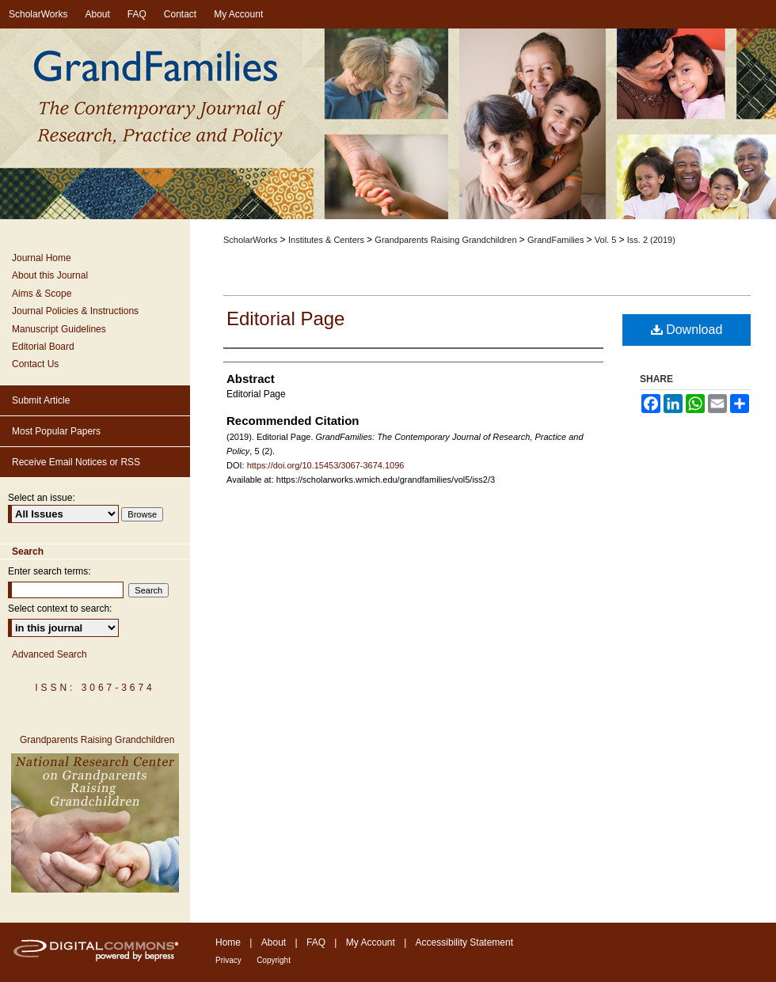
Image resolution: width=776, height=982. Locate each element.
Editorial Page (285, 318)
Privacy (228, 960)
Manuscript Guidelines (59, 329)
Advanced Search (49, 654)
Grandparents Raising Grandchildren (447, 240)
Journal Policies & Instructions (75, 311)
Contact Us (35, 364)
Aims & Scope (41, 293)
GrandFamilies (557, 240)
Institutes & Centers (327, 240)
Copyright (274, 960)
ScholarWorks (250, 240)
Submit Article (41, 400)
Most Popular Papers (56, 431)
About (273, 942)
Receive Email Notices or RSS (76, 462)
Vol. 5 (607, 240)
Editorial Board (43, 346)
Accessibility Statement (464, 942)
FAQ (315, 942)
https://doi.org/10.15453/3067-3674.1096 (326, 465)
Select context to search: (60, 608)
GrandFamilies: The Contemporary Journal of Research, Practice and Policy (388, 125)
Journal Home (41, 258)
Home (228, 942)
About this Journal (50, 275)
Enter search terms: (49, 571)
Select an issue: (41, 497)
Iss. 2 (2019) (651, 240)
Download (687, 329)
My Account (370, 942)
